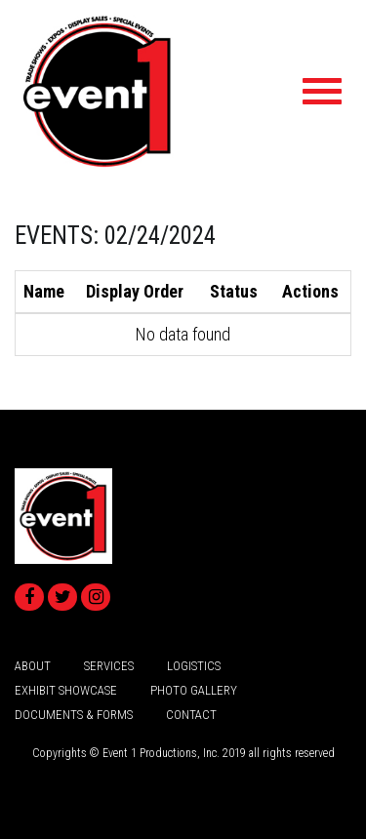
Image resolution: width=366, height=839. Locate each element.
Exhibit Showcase (66, 690)
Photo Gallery (193, 690)
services (109, 666)
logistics (194, 666)
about (33, 666)
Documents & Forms (74, 714)
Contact (191, 714)
